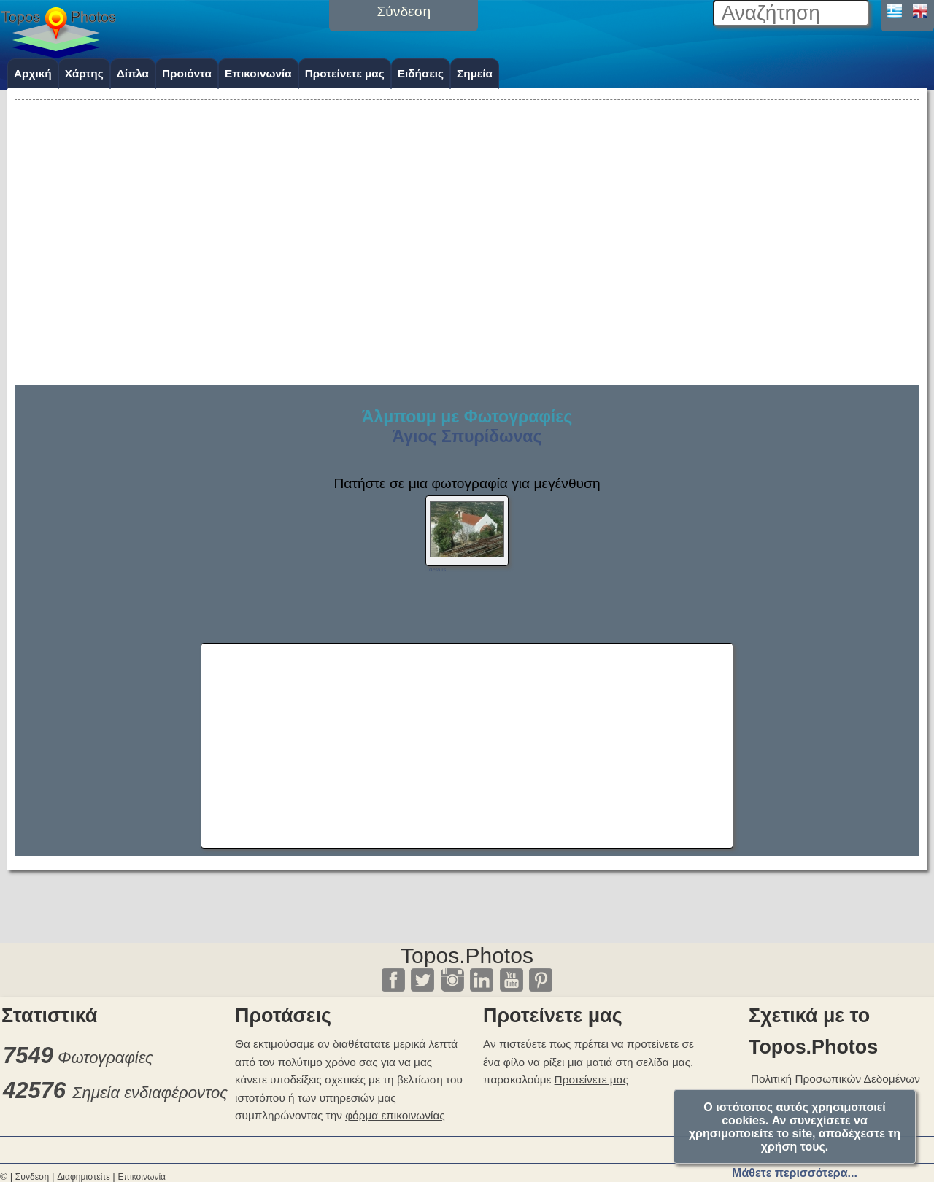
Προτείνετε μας (345, 73)
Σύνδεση (32, 1177)
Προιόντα (187, 73)
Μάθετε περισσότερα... (794, 1173)
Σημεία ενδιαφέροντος (150, 1093)
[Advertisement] (467, 206)
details (437, 569)
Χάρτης (84, 73)
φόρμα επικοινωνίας (395, 1115)
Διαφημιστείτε (83, 1177)
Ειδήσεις (421, 73)
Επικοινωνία (258, 73)
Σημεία (475, 73)
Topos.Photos (467, 955)
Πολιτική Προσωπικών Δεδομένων (835, 1079)
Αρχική (33, 73)
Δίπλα (133, 73)
